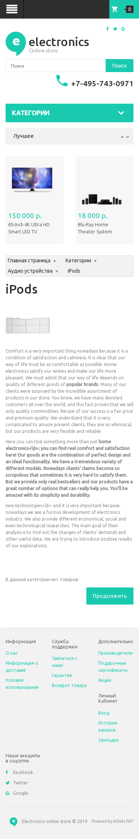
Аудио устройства (30, 271)
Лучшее (23, 136)
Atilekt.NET (123, 821)
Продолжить (110, 596)
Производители (115, 653)
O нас (12, 653)
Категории (78, 260)
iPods (74, 271)
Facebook (19, 772)
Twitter (17, 782)
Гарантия (62, 675)
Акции (104, 680)
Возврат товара (69, 685)
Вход (103, 712)
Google (17, 793)
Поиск (119, 66)
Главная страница (29, 260)
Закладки (108, 740)
